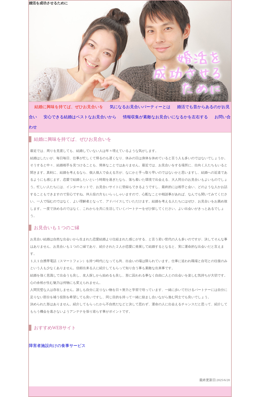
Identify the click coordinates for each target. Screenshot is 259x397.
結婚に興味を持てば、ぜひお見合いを (68, 107)
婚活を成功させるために (48, 3)
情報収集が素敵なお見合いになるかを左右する (165, 117)
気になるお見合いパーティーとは (140, 107)
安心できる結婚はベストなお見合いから (80, 117)
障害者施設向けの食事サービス (57, 345)
